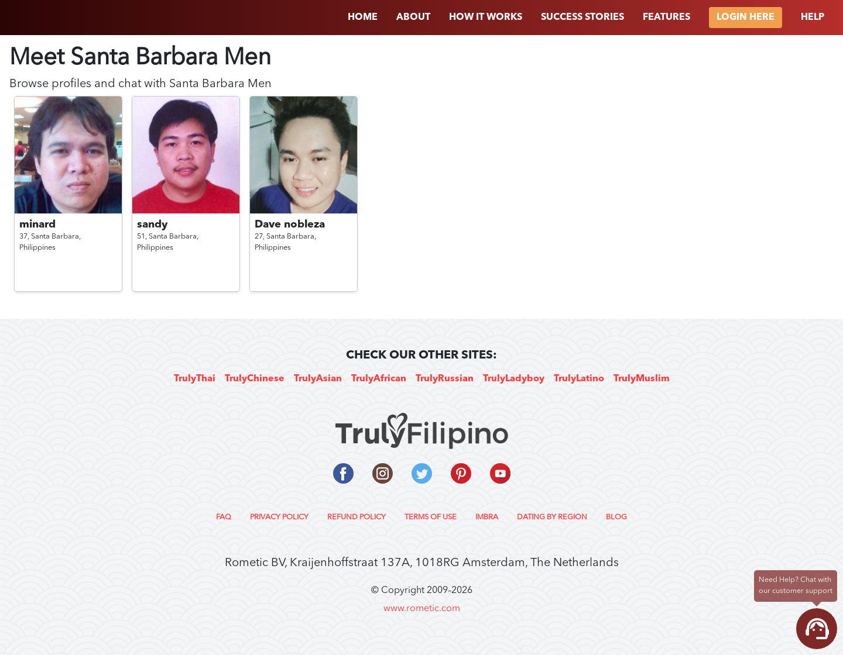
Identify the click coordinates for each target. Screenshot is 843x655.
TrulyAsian (318, 379)
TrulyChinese (255, 379)
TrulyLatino (579, 379)
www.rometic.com (421, 608)
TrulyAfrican (378, 379)
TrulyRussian (445, 379)
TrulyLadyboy (513, 379)
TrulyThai (194, 379)
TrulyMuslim (642, 379)
